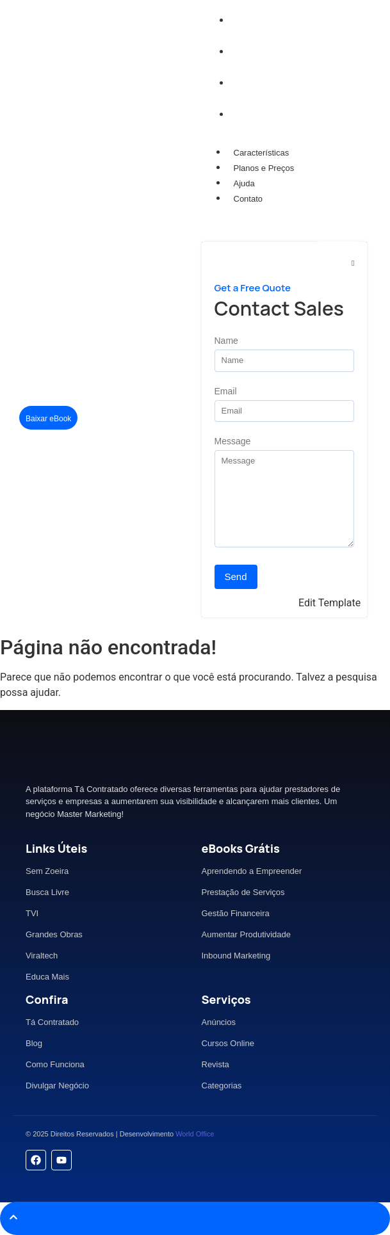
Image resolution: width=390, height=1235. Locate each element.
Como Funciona (55, 1064)
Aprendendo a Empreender (252, 871)
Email (226, 391)
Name (226, 341)
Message (233, 441)
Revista (215, 1064)
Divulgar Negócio (57, 1085)
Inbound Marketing (236, 955)
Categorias (222, 1085)
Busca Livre (47, 892)
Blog (34, 1043)
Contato (248, 199)
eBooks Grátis (241, 848)
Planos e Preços (264, 168)
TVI (32, 913)
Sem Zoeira (47, 871)
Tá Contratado (52, 1022)
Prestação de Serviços (243, 892)
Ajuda (244, 183)
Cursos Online (228, 1043)
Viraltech (42, 955)
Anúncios (219, 1022)
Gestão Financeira (236, 913)
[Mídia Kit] (339, 230)
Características (261, 152)
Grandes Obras (54, 934)
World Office (194, 1134)
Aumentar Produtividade (246, 934)
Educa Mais (47, 976)
